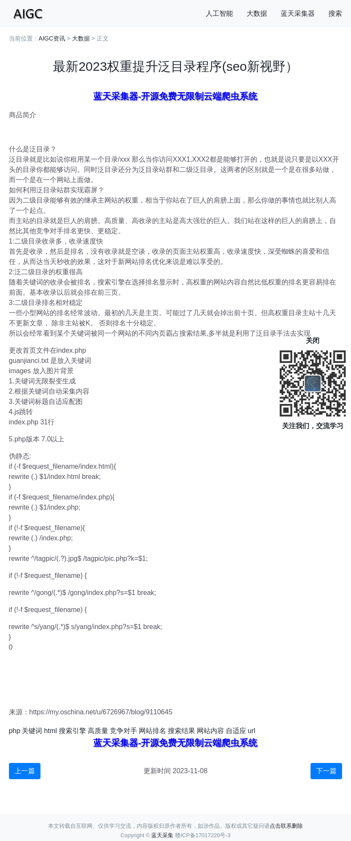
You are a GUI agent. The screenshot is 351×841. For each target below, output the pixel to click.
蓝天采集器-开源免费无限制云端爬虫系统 (175, 96)
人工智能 (219, 13)
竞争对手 (123, 730)
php (14, 730)
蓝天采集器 (298, 13)
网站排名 (152, 730)
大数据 (257, 13)
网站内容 (210, 730)
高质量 (98, 730)
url (252, 730)
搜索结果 (181, 730)
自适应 (236, 730)
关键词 (32, 730)
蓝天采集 (162, 835)
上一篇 (24, 770)
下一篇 (326, 770)
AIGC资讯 (52, 38)
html (50, 730)
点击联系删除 (286, 826)
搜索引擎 (72, 730)
